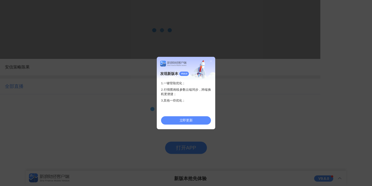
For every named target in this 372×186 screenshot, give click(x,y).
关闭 (211, 61)
